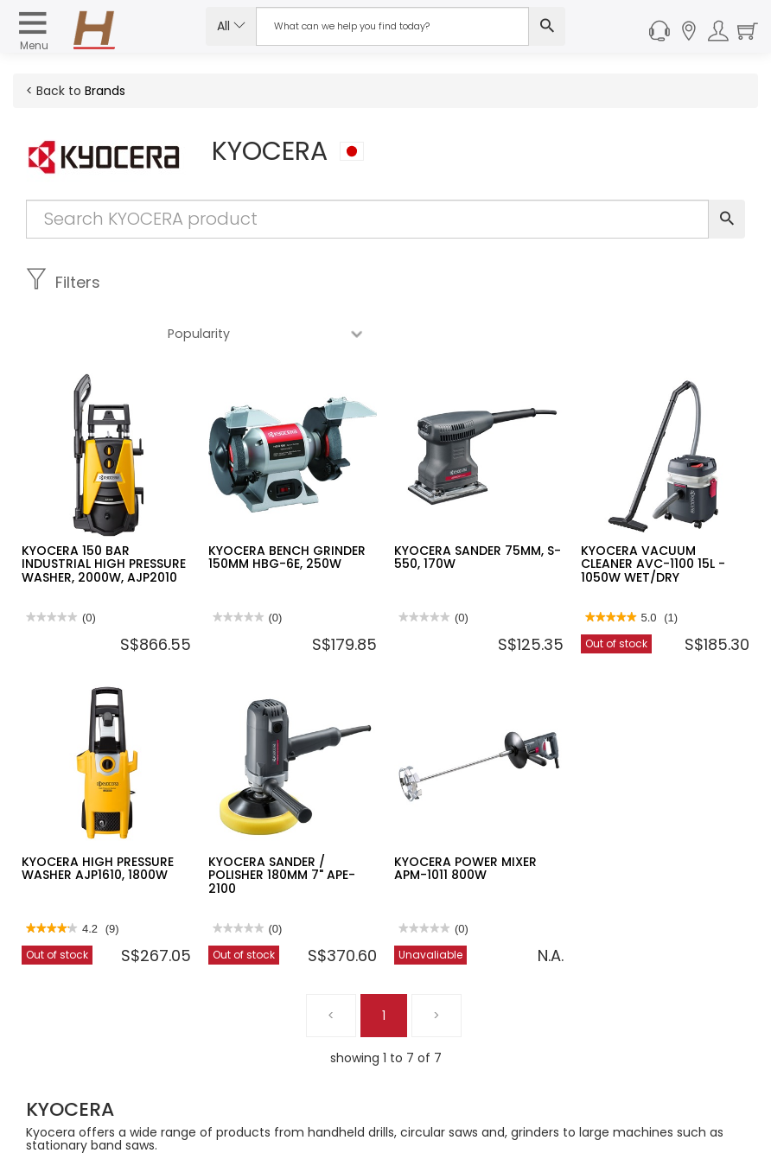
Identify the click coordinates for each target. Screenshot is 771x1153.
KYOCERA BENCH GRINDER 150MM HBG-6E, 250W (287, 506)
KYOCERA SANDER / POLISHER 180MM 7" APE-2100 (281, 824)
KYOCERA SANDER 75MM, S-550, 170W (477, 506)
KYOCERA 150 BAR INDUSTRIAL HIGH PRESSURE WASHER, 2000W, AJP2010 (104, 513)
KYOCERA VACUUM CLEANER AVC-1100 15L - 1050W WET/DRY (653, 513)
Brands (105, 90)
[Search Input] (392, 26)
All (231, 26)
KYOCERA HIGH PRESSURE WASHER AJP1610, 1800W (98, 817)
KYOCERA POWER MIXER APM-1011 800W (465, 817)
